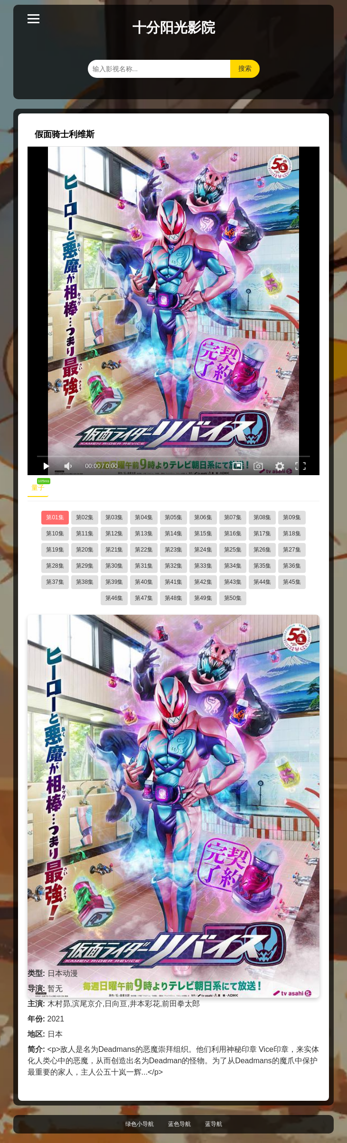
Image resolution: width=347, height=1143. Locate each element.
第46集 (114, 598)
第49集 (203, 598)
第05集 (173, 517)
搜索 (245, 68)
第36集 (291, 565)
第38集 (85, 582)
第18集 (291, 533)
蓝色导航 (179, 1124)
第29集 (85, 565)
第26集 (262, 549)
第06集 (203, 517)
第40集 (143, 582)
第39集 (114, 582)
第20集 (85, 549)
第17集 (262, 533)
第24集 (203, 549)
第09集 (291, 517)
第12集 (114, 533)
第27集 (291, 549)
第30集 (114, 565)
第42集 (203, 582)
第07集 (233, 517)
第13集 (143, 533)
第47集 (143, 598)
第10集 (55, 533)
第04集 (143, 517)
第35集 (262, 565)
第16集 (233, 533)
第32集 (173, 565)
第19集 (55, 549)
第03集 (114, 517)
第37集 (55, 582)
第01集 (55, 517)
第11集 (85, 533)
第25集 (233, 549)
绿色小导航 (139, 1124)
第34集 (233, 565)
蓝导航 (213, 1124)
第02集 (85, 517)
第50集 (233, 598)
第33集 (203, 565)
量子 (39, 485)
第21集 (114, 549)
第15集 (203, 533)
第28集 (55, 565)
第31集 (143, 565)
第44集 (262, 582)
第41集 (173, 582)
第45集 (291, 582)
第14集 (173, 533)
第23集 (173, 549)
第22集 (143, 549)
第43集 (233, 582)
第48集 (173, 598)
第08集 (262, 517)
